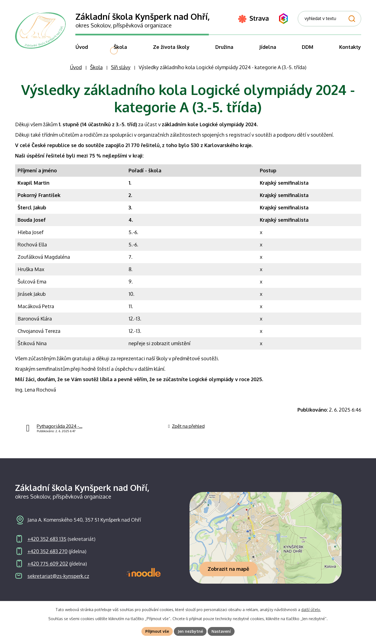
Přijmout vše (157, 631)
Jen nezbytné (190, 631)
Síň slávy (120, 73)
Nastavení (221, 631)
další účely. (311, 609)
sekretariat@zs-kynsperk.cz (58, 581)
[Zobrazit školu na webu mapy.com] (266, 543)
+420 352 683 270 (47, 557)
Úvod (76, 73)
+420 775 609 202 (47, 569)
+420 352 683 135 (46, 544)
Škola (96, 73)
